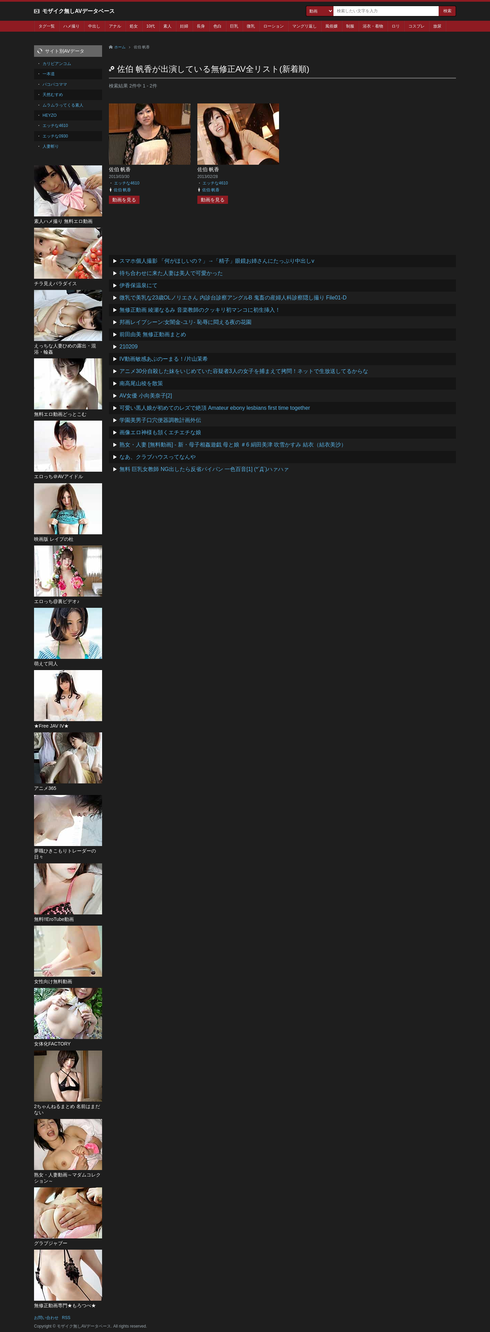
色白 (217, 26)
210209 (128, 347)
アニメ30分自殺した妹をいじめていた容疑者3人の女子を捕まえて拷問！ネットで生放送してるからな (243, 371)
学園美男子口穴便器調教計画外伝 (160, 420)
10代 (150, 26)
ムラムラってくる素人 (63, 105)
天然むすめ (53, 94)
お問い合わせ (46, 1317)
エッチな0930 (55, 136)
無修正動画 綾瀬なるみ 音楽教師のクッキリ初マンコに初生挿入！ (199, 310)
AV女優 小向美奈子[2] (145, 396)
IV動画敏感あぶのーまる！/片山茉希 (163, 359)
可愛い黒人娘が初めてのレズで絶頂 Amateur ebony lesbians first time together (214, 408)
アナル (115, 26)
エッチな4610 (127, 183)
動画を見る (124, 199)
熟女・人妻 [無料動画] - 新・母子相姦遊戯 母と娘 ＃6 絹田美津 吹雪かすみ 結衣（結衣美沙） (232, 445)
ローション (273, 26)
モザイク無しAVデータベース (78, 11)
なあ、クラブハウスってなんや (157, 457)
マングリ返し (304, 26)
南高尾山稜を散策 (141, 383)
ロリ (396, 26)
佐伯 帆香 (120, 169)
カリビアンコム (57, 63)
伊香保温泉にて (138, 285)
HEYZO (49, 115)
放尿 (437, 26)
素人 (167, 26)
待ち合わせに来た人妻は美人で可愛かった (171, 273)
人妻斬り (51, 146)
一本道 (49, 73)
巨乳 (234, 26)
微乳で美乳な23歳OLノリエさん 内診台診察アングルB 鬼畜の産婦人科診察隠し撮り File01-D (233, 297)
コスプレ (416, 26)
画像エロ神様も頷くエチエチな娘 (160, 432)
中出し (94, 26)
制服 (350, 26)
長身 (201, 26)
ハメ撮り (71, 26)
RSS (66, 1317)
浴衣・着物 (373, 26)
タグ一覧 (46, 26)
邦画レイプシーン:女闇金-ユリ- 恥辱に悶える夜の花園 (185, 322)
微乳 (251, 26)
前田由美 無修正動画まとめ (152, 334)
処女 (134, 26)
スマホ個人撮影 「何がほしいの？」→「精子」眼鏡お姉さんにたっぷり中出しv (216, 261)
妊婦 (184, 26)
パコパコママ (55, 84)
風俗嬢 (331, 26)
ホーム (120, 47)
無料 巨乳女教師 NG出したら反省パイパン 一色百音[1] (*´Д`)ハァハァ (204, 469)
